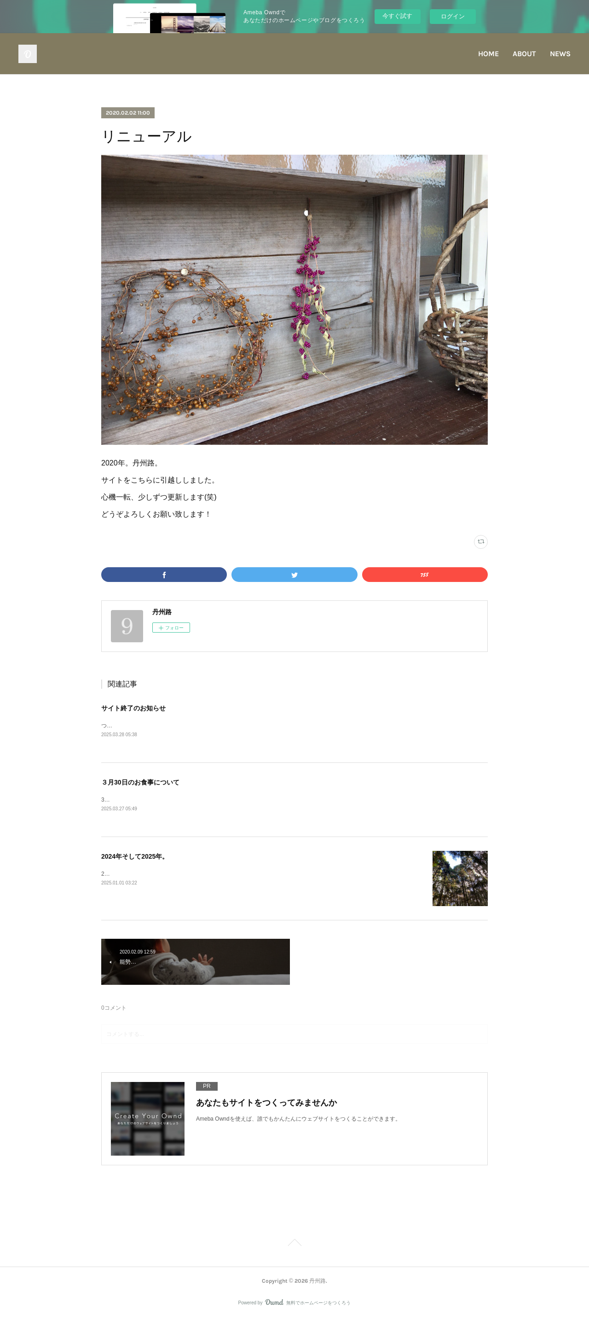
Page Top (294, 1245)
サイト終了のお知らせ (133, 708)
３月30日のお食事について (140, 782)
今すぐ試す (397, 15)
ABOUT (524, 53)
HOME (488, 53)
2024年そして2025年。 (134, 857)
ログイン (453, 16)
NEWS (560, 53)
